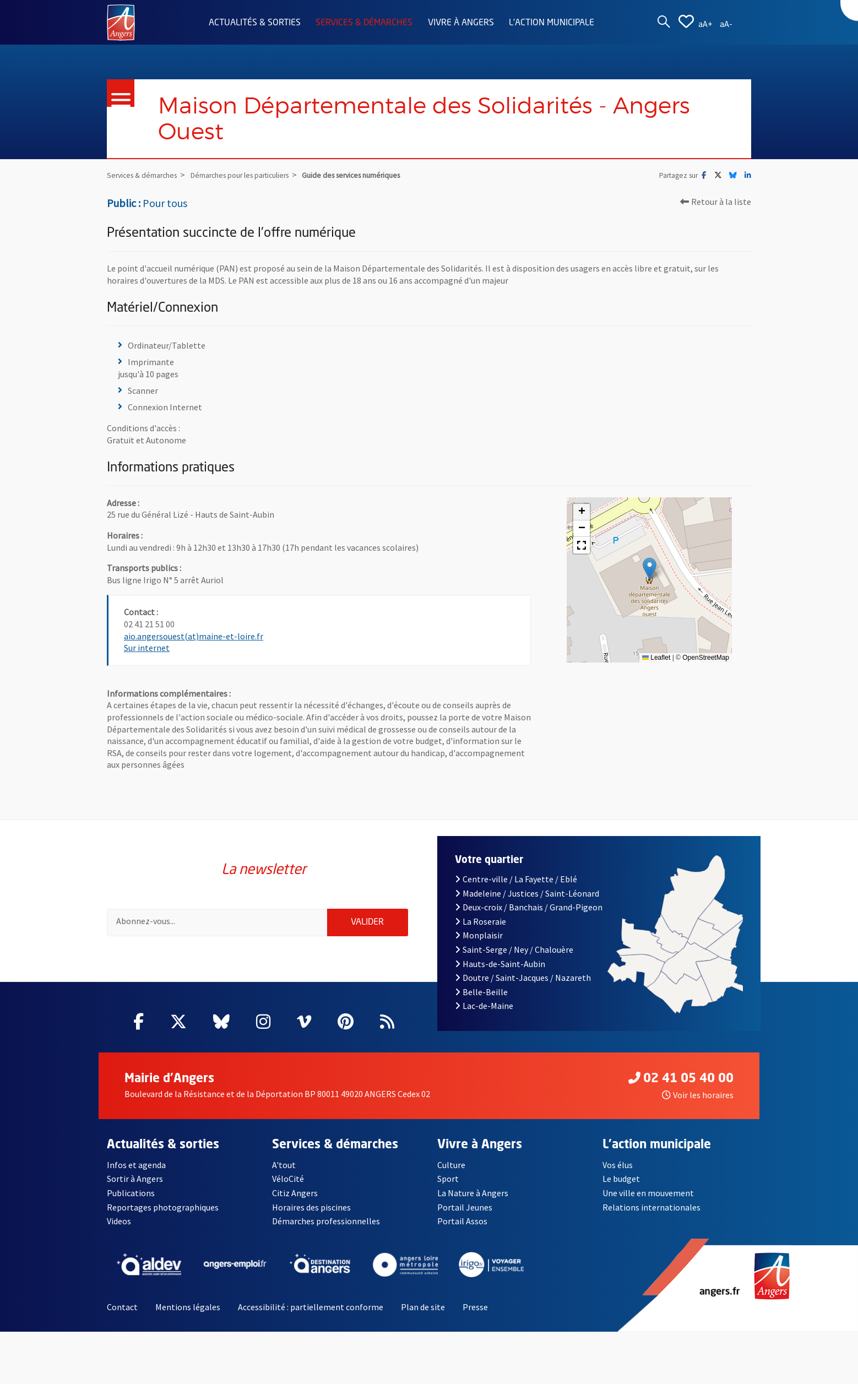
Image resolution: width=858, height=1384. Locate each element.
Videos (119, 1232)
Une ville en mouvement (648, 1203)
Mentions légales (187, 1317)
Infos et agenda (136, 1175)
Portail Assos (462, 1232)
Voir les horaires (698, 1105)
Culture (451, 1175)
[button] (649, 572)
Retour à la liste (715, 205)
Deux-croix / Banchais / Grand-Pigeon (528, 918)
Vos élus (617, 1175)
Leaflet (656, 661)
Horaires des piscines (311, 1218)
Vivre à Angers (461, 23)
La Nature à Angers (472, 1203)
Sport (448, 1190)
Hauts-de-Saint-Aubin (500, 974)
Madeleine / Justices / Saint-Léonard (527, 904)
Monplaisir (479, 946)
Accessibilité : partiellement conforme (310, 1317)
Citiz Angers (295, 1203)
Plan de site (423, 1317)
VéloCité (288, 1190)
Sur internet (147, 651)
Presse (475, 1317)
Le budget (621, 1190)
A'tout (284, 1175)
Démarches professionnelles (326, 1232)
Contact (122, 1317)
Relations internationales (651, 1218)
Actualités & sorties (255, 23)
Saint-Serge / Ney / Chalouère (514, 960)
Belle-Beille (481, 1002)
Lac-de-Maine (484, 1017)
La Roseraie (480, 932)
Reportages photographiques (163, 1218)
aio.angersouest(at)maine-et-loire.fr (193, 639)
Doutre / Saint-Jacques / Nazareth (523, 988)
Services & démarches (364, 23)
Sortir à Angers (135, 1190)
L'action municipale (551, 23)
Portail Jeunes (464, 1218)
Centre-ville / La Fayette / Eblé (516, 889)
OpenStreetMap (705, 661)
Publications (131, 1203)
